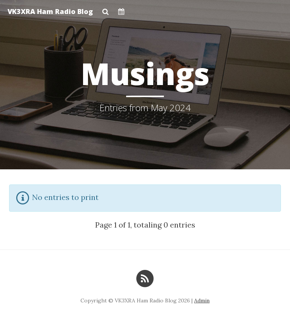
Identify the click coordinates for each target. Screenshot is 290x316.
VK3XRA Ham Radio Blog (50, 11)
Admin (202, 300)
